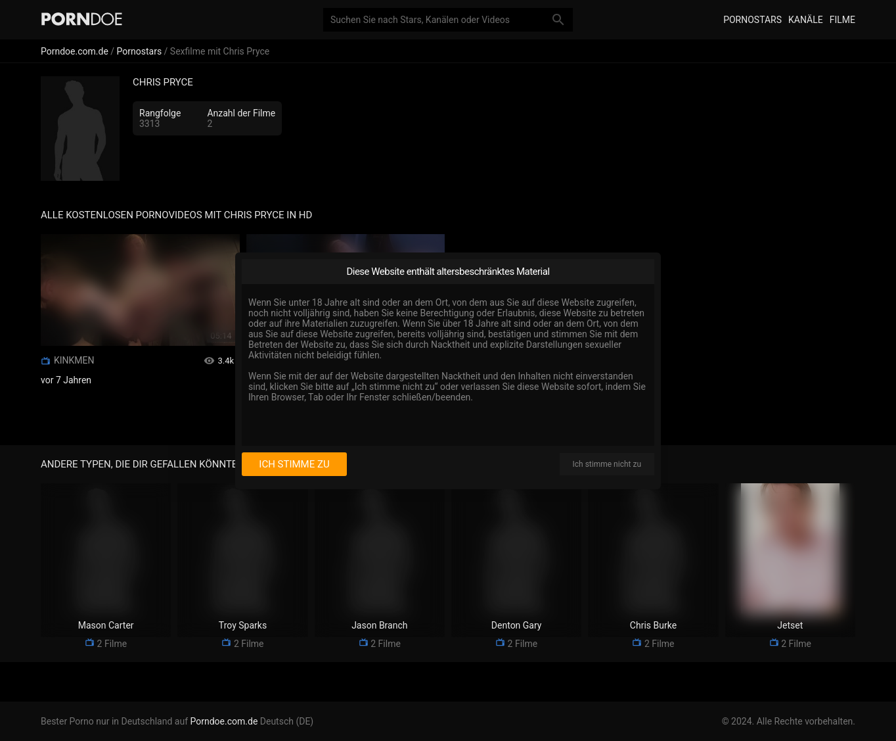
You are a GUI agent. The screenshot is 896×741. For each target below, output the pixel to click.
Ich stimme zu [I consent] (294, 464)
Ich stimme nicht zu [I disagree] (607, 464)
